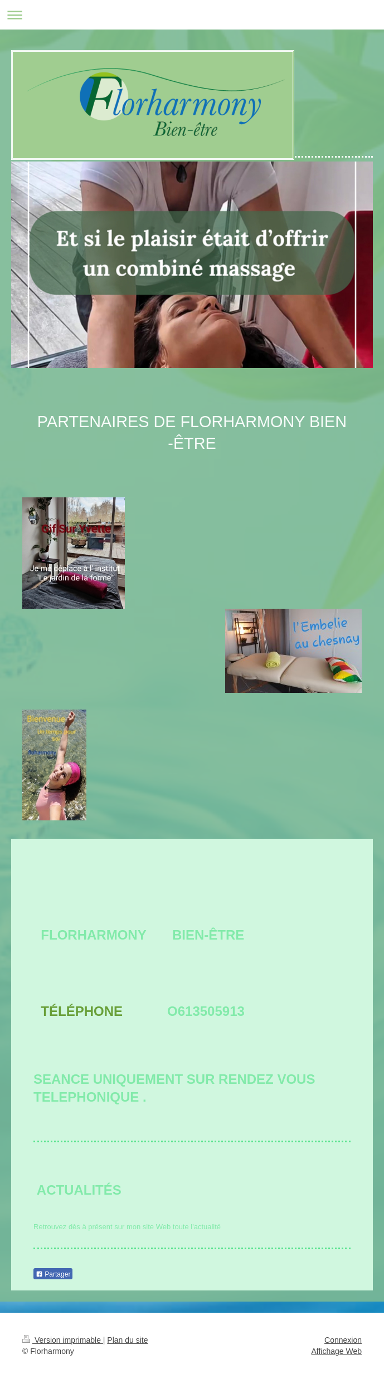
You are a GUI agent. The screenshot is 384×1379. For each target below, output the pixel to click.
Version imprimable (62, 1340)
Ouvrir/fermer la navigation (192, 15)
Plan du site (127, 1340)
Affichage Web (336, 1351)
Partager (53, 1274)
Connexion (343, 1340)
